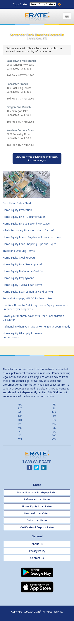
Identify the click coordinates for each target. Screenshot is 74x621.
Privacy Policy (37, 551)
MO (54, 435)
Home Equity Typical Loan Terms (22, 285)
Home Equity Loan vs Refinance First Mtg (28, 291)
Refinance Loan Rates (37, 499)
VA (54, 431)
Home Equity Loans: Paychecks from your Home (32, 237)
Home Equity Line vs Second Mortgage (26, 223)
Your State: (20, 4)
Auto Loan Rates (37, 520)
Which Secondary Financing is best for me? (28, 230)
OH (20, 420)
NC (20, 416)
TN (20, 439)
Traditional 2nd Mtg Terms (19, 250)
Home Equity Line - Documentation (24, 216)
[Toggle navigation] (67, 16)
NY (20, 408)
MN (20, 427)
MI (54, 427)
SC (19, 435)
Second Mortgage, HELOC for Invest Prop (28, 298)
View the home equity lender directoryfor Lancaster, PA (37, 158)
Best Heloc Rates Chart (17, 203)
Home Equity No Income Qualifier (23, 271)
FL (54, 404)
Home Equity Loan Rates (37, 506)
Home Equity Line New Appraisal (22, 264)
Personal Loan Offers (37, 513)
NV (54, 420)
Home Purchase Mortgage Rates (37, 492)
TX (54, 416)
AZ (20, 412)
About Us (37, 544)
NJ (19, 431)
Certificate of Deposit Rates (37, 527)
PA (19, 424)
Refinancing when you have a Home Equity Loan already (36, 326)
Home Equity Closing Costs (19, 257)
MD (54, 424)
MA (54, 412)
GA (20, 404)
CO (54, 439)
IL (54, 408)
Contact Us (37, 558)
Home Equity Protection (17, 210)
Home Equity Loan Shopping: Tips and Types (29, 244)
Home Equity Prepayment (18, 278)
